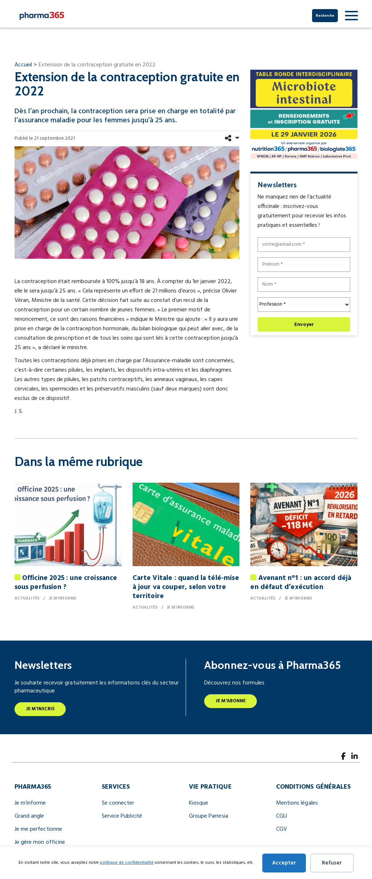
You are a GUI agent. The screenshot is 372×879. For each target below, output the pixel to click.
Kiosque (199, 803)
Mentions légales (297, 803)
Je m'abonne (230, 701)
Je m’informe (30, 803)
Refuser (332, 863)
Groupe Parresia (208, 816)
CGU (281, 816)
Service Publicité (122, 816)
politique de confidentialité (127, 862)
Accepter (284, 863)
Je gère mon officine (40, 842)
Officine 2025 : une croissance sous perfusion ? (66, 583)
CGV (281, 829)
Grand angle (29, 816)
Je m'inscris (40, 709)
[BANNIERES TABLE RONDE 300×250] (303, 114)
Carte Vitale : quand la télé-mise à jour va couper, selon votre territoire (186, 587)
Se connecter (118, 803)
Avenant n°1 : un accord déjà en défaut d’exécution (300, 583)
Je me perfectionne (38, 829)
